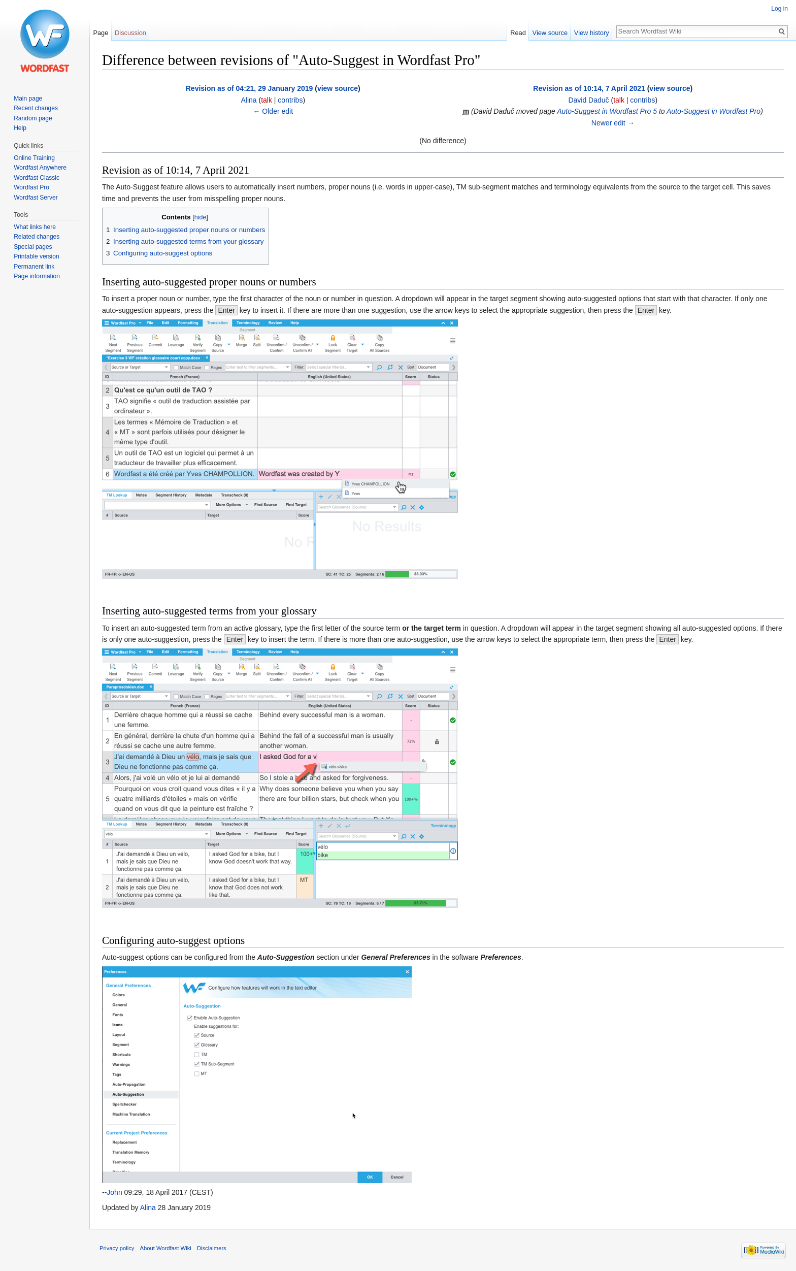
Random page (33, 118)
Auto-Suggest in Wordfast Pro (713, 111)
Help (20, 128)
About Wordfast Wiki (165, 1248)
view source (337, 88)
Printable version (36, 256)
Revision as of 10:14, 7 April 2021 (589, 88)
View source (550, 33)
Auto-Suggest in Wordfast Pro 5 (607, 111)
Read (518, 33)
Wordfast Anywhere (40, 167)
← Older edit (273, 111)
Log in (779, 8)
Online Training (34, 157)
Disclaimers (211, 1248)
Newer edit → (613, 123)
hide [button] (200, 217)
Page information (37, 276)
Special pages (33, 246)
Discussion (130, 33)
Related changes (36, 236)
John (114, 1192)
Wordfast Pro (31, 187)
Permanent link (34, 266)
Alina (148, 1207)
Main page (28, 98)
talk (266, 100)
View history (591, 33)
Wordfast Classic (36, 177)
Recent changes (36, 108)
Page (100, 33)
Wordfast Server (35, 197)
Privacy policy (117, 1248)
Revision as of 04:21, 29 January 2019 (249, 88)
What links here (35, 227)
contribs (290, 100)
